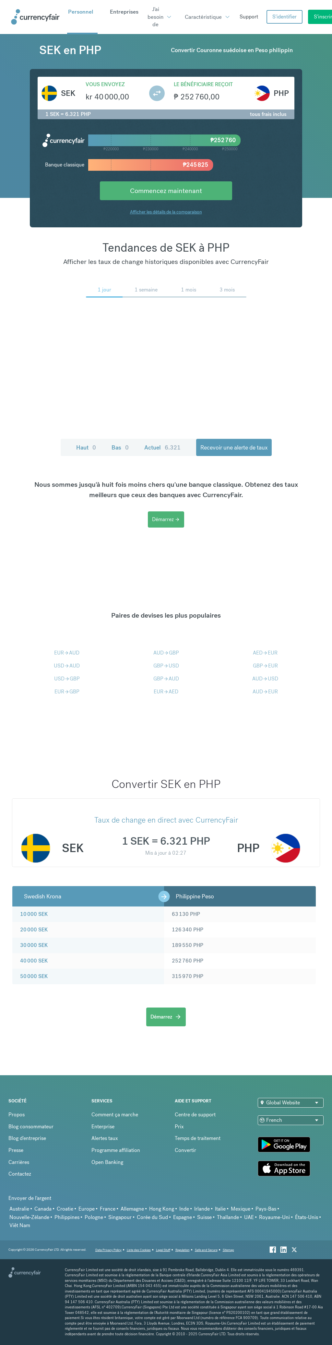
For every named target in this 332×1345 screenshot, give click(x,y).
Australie (19, 1208)
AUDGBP (166, 652)
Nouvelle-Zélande (29, 1217)
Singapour (120, 1217)
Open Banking (107, 1162)
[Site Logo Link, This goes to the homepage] (37, 17)
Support (249, 16)
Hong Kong (161, 1208)
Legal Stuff (163, 1250)
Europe (86, 1208)
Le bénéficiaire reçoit (203, 84)
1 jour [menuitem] (104, 289)
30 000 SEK (34, 945)
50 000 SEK (34, 976)
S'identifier (284, 16)
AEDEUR (265, 652)
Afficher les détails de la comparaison (166, 212)
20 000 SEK (34, 929)
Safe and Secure (206, 1250)
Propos (16, 1114)
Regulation (182, 1250)
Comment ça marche (114, 1114)
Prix (179, 1126)
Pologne (94, 1217)
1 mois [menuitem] (188, 289)
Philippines (66, 1217)
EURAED (166, 691)
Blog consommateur (30, 1126)
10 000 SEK (34, 914)
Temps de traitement (197, 1138)
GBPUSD (166, 665)
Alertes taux (104, 1138)
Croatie (65, 1208)
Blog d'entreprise (27, 1138)
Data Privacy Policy (108, 1250)
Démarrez (166, 519)
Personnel (80, 11)
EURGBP (66, 691)
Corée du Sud (152, 1217)
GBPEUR (265, 665)
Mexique (240, 1208)
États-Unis (306, 1217)
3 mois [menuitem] (227, 289)
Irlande (202, 1208)
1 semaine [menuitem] (146, 289)
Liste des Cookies (139, 1250)
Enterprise (102, 1126)
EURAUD (66, 652)
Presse (15, 1150)
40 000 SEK (34, 960)
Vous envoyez (105, 84)
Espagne (182, 1217)
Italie (220, 1208)
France (107, 1208)
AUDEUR (265, 691)
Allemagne (132, 1208)
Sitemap (228, 1250)
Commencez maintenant (166, 190)
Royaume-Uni (274, 1217)
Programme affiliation (115, 1150)
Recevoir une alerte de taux (233, 447)
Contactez (19, 1173)
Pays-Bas (265, 1208)
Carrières (18, 1162)
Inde (184, 1208)
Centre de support (195, 1114)
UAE (249, 1217)
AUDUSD (265, 678)
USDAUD (67, 665)
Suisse (204, 1217)
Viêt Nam (19, 1225)
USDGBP (67, 678)
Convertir (185, 1150)
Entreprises (124, 11)
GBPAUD (166, 678)
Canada (43, 1208)
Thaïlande (228, 1217)
